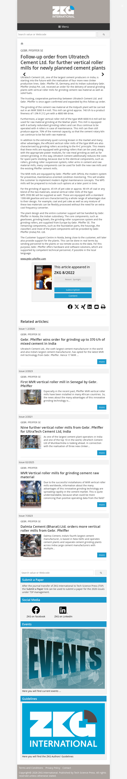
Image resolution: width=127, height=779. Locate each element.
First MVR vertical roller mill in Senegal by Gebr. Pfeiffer (59, 384)
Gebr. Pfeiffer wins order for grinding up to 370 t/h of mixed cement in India (63, 341)
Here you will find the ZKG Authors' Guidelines (47, 756)
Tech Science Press (84, 772)
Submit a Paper (34, 589)
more (102, 361)
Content (73, 295)
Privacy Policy (52, 767)
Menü (65, 26)
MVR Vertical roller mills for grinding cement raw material (60, 475)
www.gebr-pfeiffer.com (33, 258)
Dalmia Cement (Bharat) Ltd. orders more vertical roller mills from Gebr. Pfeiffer (60, 528)
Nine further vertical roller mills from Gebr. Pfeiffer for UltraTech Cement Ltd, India (62, 429)
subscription (73, 289)
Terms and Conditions (31, 767)
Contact (67, 767)
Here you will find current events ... (41, 691)
